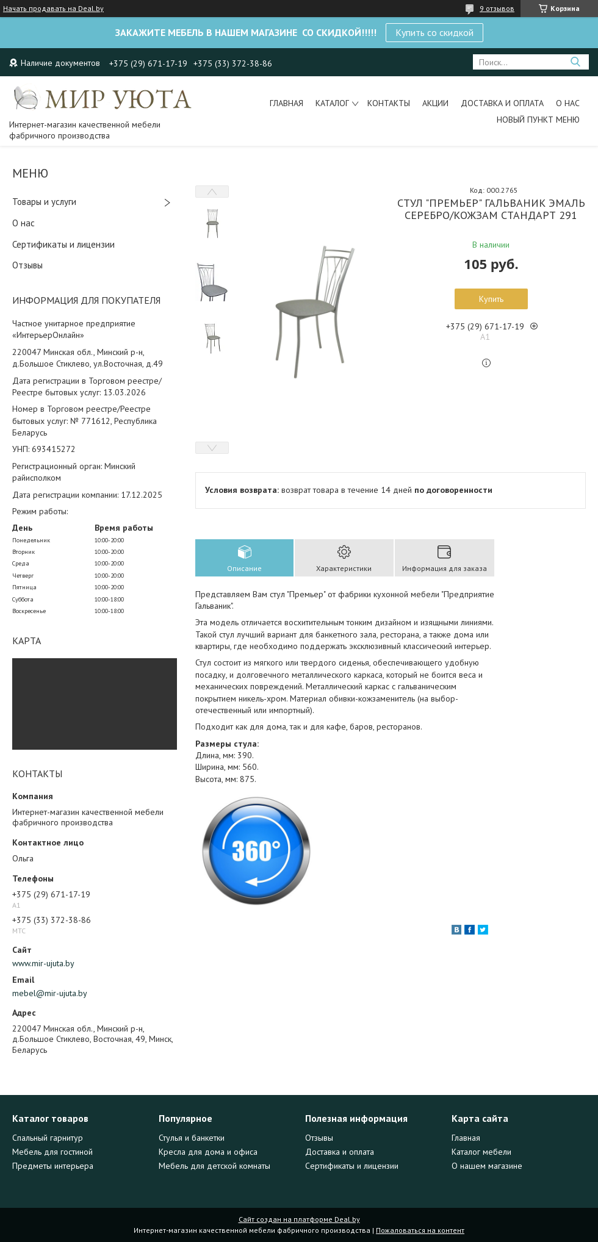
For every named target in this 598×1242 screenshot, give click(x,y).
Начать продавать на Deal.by (53, 8)
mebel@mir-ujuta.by (49, 993)
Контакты (388, 103)
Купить (491, 298)
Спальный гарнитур (47, 1137)
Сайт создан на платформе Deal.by (299, 1219)
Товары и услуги (44, 201)
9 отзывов (497, 8)
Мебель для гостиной (52, 1151)
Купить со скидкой (434, 32)
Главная (286, 103)
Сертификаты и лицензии (63, 244)
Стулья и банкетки (192, 1137)
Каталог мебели (481, 1151)
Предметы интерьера (52, 1165)
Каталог (332, 103)
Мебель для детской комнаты (214, 1165)
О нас (568, 103)
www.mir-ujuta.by (43, 963)
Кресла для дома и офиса (208, 1151)
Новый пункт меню (538, 119)
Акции (435, 103)
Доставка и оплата (502, 103)
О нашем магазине (487, 1165)
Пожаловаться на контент (420, 1230)
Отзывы (27, 265)
